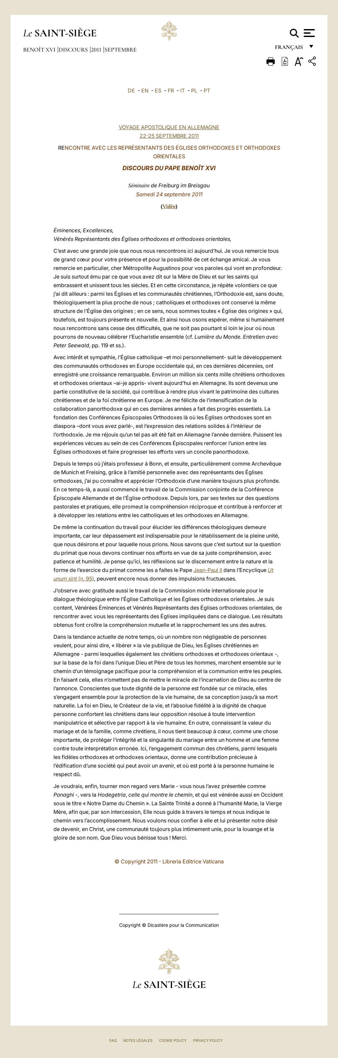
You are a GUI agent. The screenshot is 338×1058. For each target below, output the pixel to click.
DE (131, 90)
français (289, 49)
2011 (97, 49)
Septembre (121, 49)
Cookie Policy (172, 1040)
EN (145, 90)
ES (158, 90)
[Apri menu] (308, 33)
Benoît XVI (40, 49)
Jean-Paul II (207, 570)
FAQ (113, 1040)
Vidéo (168, 206)
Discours (74, 49)
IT (182, 90)
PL (194, 90)
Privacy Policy (207, 1040)
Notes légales (137, 1040)
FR (171, 90)
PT (207, 90)
